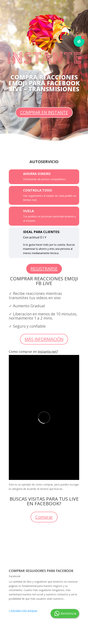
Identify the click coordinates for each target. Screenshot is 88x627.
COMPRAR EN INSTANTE (44, 112)
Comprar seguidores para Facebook (41, 571)
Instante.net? (48, 351)
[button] (79, 41)
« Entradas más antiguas (23, 610)
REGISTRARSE (44, 269)
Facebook (14, 576)
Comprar (44, 517)
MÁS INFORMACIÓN (44, 339)
